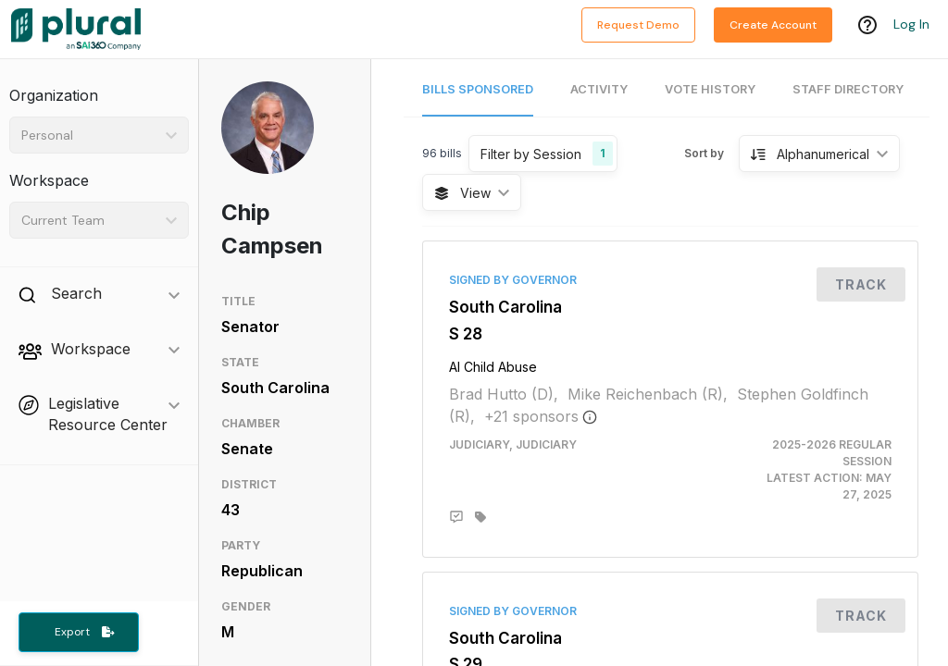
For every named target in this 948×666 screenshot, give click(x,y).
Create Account (773, 25)
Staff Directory (848, 89)
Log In (911, 25)
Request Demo (638, 25)
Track (861, 284)
